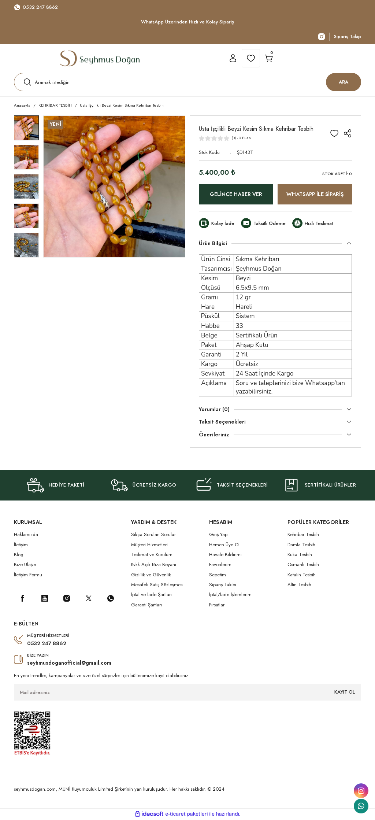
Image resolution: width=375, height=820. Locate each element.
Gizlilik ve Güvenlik (151, 575)
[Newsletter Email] (187, 692)
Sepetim (217, 575)
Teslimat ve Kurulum (151, 555)
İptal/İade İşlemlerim (230, 595)
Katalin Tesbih (301, 575)
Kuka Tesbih (299, 555)
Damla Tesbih (301, 545)
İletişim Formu (28, 575)
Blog (18, 555)
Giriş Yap (218, 535)
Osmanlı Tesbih (303, 565)
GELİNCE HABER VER (236, 195)
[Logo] (100, 58)
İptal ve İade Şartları (151, 595)
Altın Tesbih (299, 585)
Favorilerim (220, 565)
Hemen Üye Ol (224, 545)
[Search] (187, 82)
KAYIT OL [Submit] (344, 692)
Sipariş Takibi (222, 585)
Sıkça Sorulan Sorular (153, 535)
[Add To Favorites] (334, 133)
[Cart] (268, 58)
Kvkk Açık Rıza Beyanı (153, 565)
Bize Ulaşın (25, 565)
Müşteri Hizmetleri (149, 545)
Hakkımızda (26, 535)
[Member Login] (233, 58)
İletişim (21, 545)
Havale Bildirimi (225, 555)
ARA (343, 82)
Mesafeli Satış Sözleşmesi (157, 585)
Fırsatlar (216, 605)
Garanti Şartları (146, 605)
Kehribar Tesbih (303, 535)
